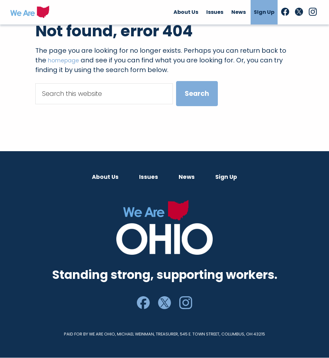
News (187, 177)
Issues (148, 177)
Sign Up (226, 177)
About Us (105, 177)
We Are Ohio (29, 12)
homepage (66, 60)
